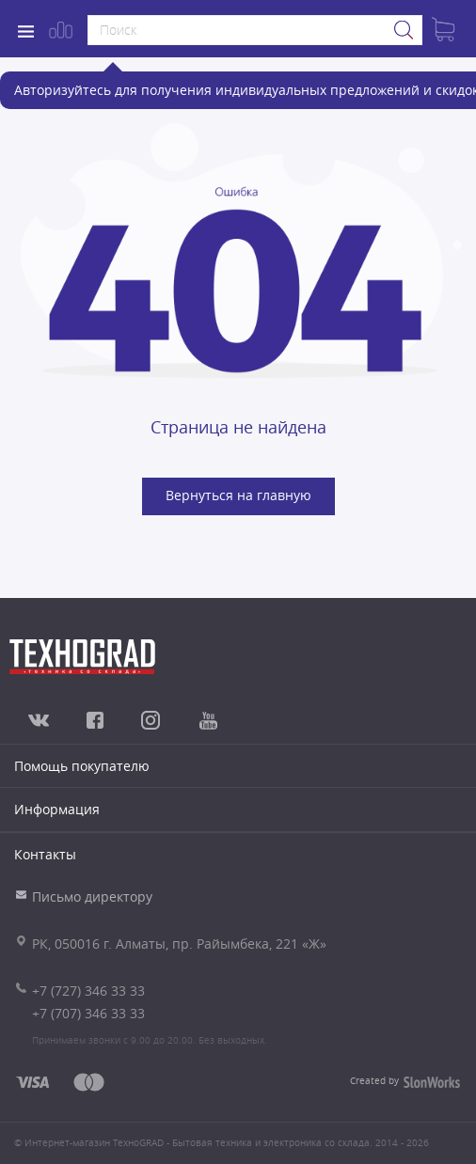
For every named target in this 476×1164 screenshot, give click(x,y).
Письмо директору (92, 896)
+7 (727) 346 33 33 (88, 990)
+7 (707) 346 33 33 (88, 1013)
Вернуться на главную (238, 495)
